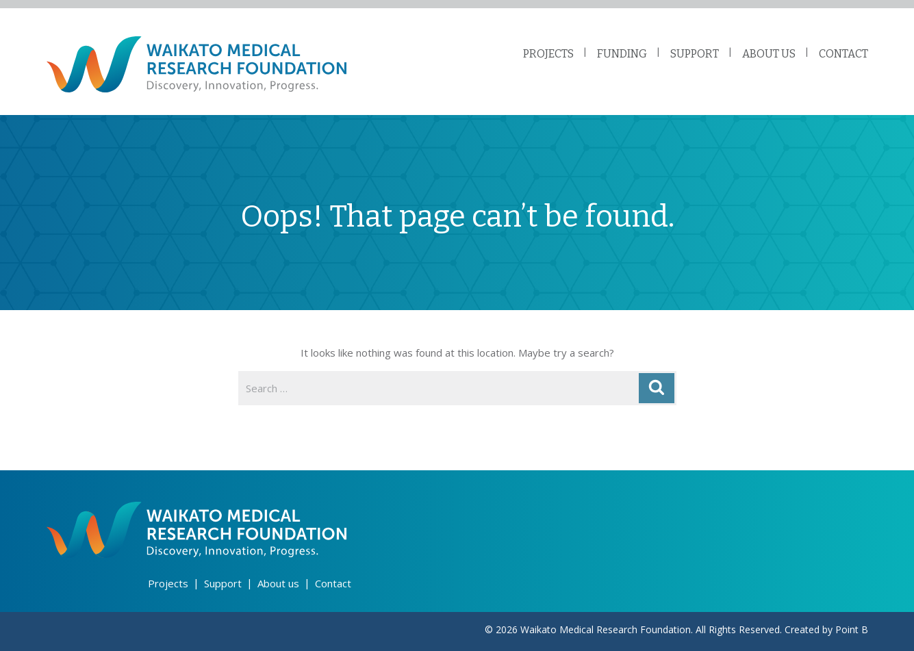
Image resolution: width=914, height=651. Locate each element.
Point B (851, 629)
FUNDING (622, 53)
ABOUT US (769, 53)
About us (278, 583)
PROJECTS (548, 53)
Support (223, 583)
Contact (333, 583)
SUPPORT (694, 53)
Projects (168, 583)
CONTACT (843, 53)
